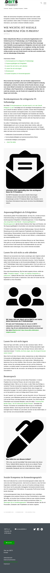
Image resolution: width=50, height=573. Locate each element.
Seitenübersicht (8, 557)
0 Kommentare (19, 512)
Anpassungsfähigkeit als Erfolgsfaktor (16, 63)
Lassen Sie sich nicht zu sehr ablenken (16, 66)
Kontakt (6, 552)
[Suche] (40, 3)
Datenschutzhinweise (9, 559)
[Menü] (44, 3)
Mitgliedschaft (16, 330)
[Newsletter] (9, 542)
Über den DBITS (8, 550)
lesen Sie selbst (11, 142)
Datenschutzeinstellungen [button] (11, 562)
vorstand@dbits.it (21, 529)
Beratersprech (10, 71)
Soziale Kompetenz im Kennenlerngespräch (18, 73)
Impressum (7, 564)
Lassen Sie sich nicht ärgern (14, 68)
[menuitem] (40, 3)
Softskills (7, 33)
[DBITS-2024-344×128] (21, 3)
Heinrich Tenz (31, 512)
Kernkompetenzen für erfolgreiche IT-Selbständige (20, 61)
